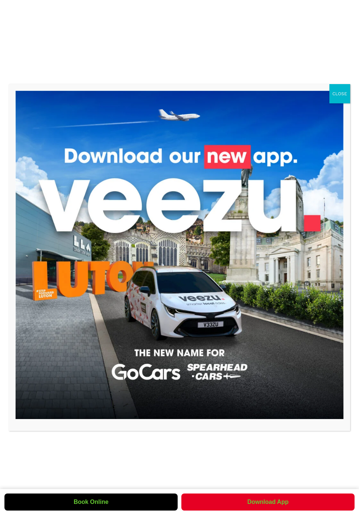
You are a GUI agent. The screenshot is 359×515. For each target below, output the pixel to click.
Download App (267, 502)
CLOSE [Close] (339, 93)
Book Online (91, 502)
